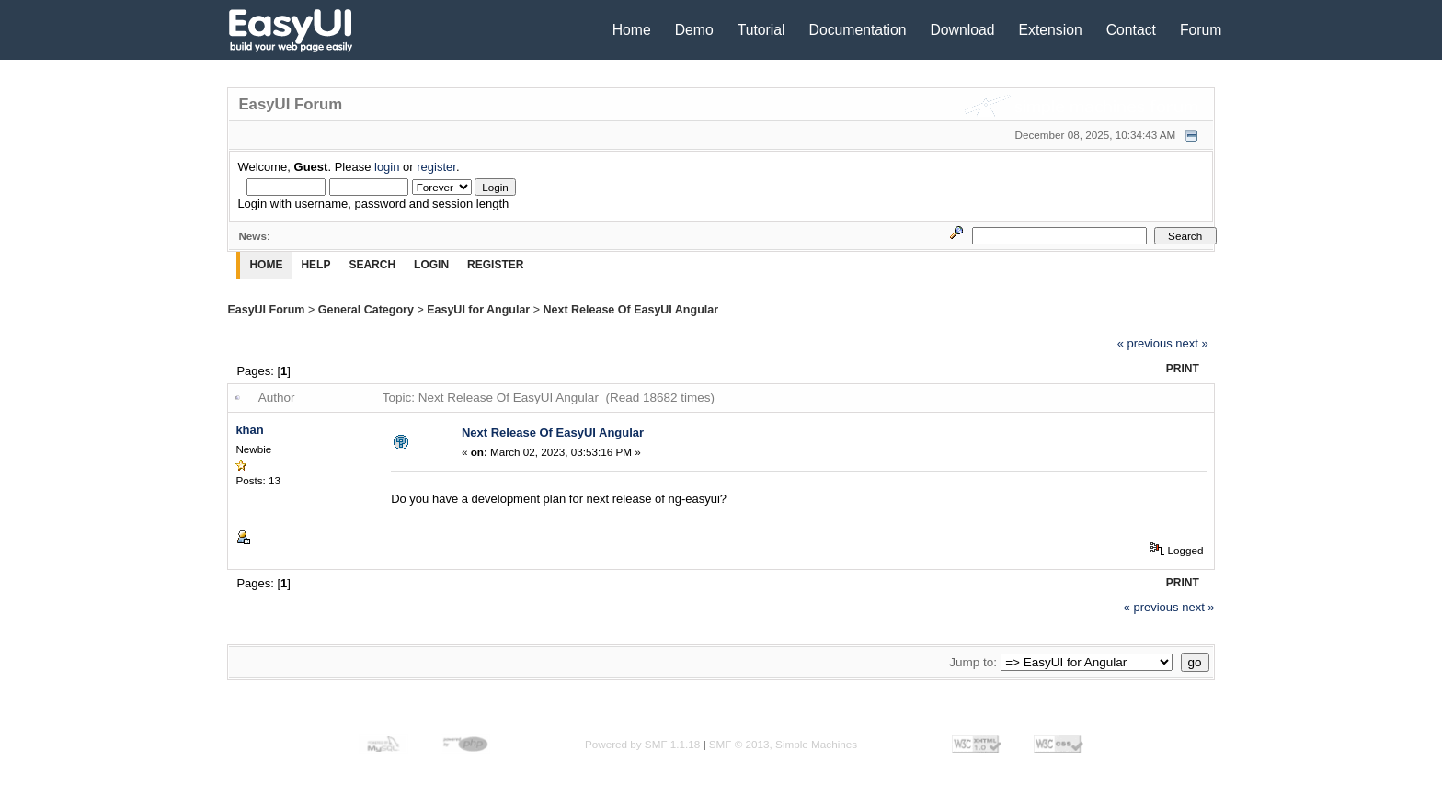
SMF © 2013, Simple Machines (783, 744)
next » (1191, 343)
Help (315, 264)
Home (631, 30)
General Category (366, 309)
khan (249, 430)
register (436, 167)
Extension (1050, 30)
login (386, 167)
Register (495, 264)
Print (1182, 368)
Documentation (858, 30)
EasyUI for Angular (478, 309)
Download (962, 30)
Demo (694, 30)
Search (372, 264)
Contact (1131, 30)
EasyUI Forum (265, 309)
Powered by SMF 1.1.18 (642, 744)
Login (431, 264)
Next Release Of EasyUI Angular (630, 309)
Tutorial (761, 30)
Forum (1201, 30)
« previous (1145, 343)
